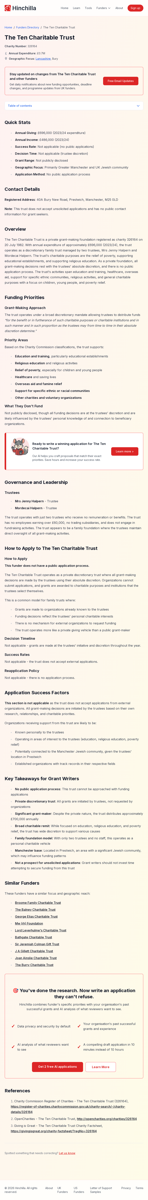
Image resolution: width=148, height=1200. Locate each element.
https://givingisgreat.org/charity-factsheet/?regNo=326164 (54, 1131)
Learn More (100, 1067)
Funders (104, 8)
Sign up (135, 8)
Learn (76, 8)
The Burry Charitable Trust (34, 965)
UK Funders (62, 1189)
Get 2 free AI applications (57, 1067)
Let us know (67, 1153)
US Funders (79, 1189)
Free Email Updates (121, 81)
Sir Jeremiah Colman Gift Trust (37, 944)
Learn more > (125, 451)
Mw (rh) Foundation (29, 923)
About (119, 8)
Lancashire (43, 58)
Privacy (126, 1188)
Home (64, 8)
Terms (139, 1188)
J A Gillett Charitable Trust (34, 951)
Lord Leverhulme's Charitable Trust (40, 930)
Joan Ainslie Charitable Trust (36, 958)
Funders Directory (27, 27)
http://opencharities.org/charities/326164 (107, 1119)
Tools (88, 8)
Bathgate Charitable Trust (33, 937)
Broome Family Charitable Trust (38, 903)
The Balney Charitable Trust (35, 910)
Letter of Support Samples (101, 1189)
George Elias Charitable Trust (36, 916)
